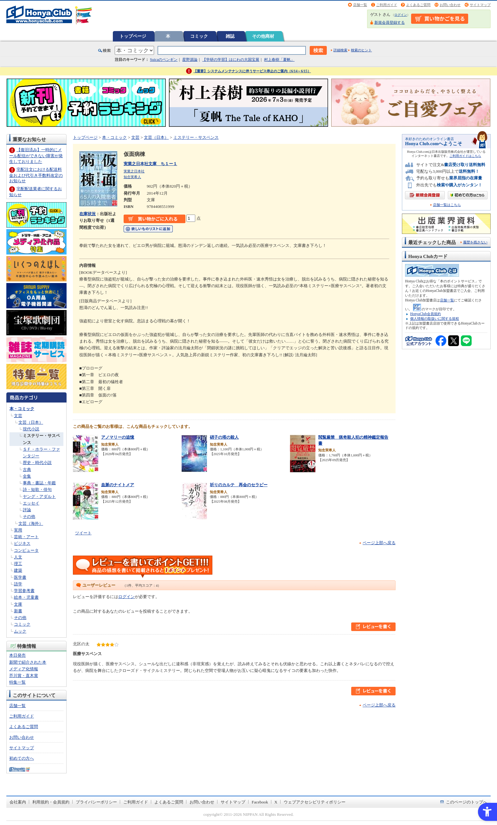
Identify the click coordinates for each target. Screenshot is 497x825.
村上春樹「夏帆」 (279, 59)
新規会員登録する (389, 22)
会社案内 (18, 802)
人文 (18, 557)
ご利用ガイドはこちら (465, 156)
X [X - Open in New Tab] (276, 802)
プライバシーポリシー (96, 802)
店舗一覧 (360, 5)
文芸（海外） (30, 523)
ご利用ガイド (386, 5)
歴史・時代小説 (37, 462)
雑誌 (230, 36)
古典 (27, 469)
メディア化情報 (23, 669)
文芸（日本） (30, 422)
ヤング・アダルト (39, 496)
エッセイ (31, 503)
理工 (18, 563)
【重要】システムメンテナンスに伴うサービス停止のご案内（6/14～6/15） (252, 71)
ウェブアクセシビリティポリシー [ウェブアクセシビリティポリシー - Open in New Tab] (314, 802)
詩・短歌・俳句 (37, 489)
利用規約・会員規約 (50, 802)
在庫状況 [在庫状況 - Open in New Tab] (87, 213)
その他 (29, 516)
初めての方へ (21, 758)
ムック (20, 631)
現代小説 (31, 429)
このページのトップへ (466, 802)
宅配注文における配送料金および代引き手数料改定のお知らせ (36, 175)
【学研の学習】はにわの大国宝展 (230, 59)
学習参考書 (24, 590)
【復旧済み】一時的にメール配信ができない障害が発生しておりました (36, 155)
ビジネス (22, 543)
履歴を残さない (475, 242)
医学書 (20, 577)
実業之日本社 (134, 171)
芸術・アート (26, 536)
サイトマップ (480, 5)
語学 (18, 584)
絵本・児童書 (26, 597)
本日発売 (17, 655)
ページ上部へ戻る (379, 542)
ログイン (400, 14)
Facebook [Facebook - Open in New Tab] (260, 802)
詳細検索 (340, 50)
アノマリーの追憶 (117, 437)
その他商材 (263, 36)
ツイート (83, 533)
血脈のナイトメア (117, 484)
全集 (27, 476)
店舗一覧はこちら (447, 205)
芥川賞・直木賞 (23, 675)
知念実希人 (132, 177)
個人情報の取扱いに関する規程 (434, 318)
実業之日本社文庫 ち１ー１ (150, 163)
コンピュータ (26, 550)
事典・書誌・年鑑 (39, 482)
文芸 (18, 415)
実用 (18, 530)
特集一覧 (17, 682)
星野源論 (189, 59)
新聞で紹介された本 (27, 662)
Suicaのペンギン (164, 59)
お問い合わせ (450, 5)
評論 (27, 509)
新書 (18, 611)
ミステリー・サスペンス (196, 137)
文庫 (18, 604)
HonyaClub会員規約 (425, 314)
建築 (18, 570)
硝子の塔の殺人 (224, 437)
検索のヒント (361, 50)
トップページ (132, 36)
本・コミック (22, 408)
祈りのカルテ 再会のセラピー (239, 484)
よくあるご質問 (418, 5)
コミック (199, 36)
